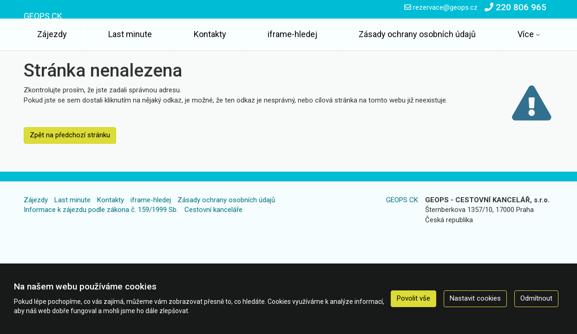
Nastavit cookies (475, 298)
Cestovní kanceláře (213, 210)
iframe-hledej (292, 34)
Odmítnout (536, 298)
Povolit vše (413, 298)
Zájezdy (52, 34)
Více (526, 34)
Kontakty (210, 34)
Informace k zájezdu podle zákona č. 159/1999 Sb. (101, 210)
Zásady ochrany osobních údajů (417, 34)
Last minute (130, 34)
